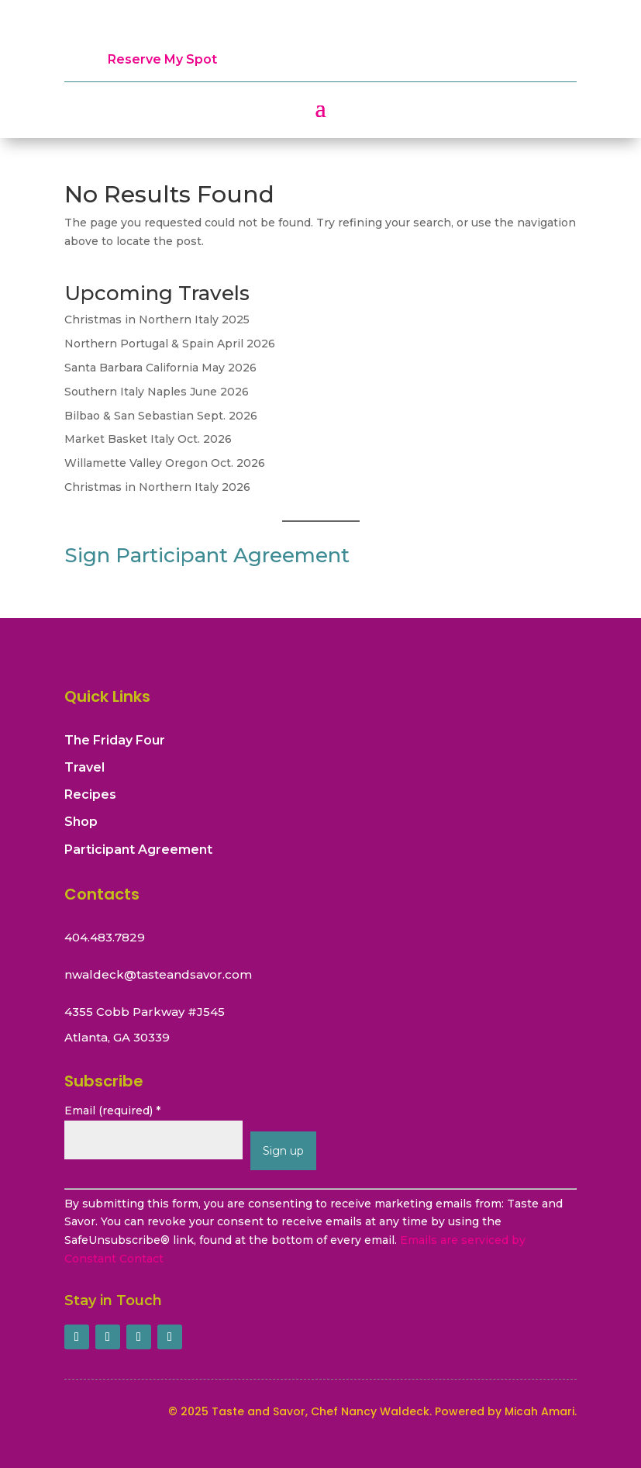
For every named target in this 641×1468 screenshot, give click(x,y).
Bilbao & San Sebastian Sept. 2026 (160, 416)
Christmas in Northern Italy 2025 (157, 319)
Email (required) (112, 1110)
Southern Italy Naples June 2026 (156, 392)
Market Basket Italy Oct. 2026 (148, 439)
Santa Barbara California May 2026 (160, 368)
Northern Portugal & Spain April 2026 (169, 344)
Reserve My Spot (162, 59)
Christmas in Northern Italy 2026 (157, 487)
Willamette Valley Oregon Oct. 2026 (164, 463)
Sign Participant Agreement (207, 555)
